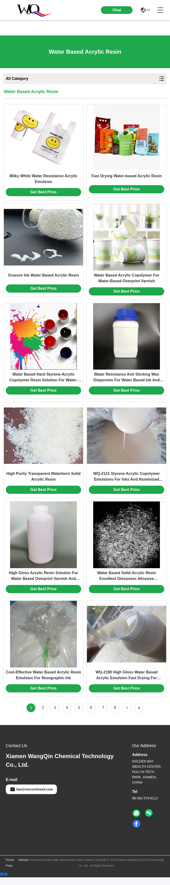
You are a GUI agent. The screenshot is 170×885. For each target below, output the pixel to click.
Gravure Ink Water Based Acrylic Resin (43, 278)
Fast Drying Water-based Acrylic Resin (126, 177)
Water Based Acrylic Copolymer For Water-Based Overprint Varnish (126, 280)
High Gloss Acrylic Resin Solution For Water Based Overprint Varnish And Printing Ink (43, 582)
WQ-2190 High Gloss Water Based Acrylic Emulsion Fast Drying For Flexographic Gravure (127, 683)
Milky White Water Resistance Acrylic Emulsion (43, 180)
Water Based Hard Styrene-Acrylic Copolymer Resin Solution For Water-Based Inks (43, 381)
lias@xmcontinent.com (31, 797)
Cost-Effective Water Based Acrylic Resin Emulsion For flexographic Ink (43, 683)
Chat (116, 10)
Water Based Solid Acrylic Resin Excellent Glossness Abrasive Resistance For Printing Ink (126, 582)
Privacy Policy (10, 870)
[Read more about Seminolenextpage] (127, 715)
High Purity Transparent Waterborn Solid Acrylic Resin (43, 482)
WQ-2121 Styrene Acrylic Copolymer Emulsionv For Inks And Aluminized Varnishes (126, 482)
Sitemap (23, 867)
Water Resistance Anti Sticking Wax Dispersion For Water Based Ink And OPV (126, 381)
